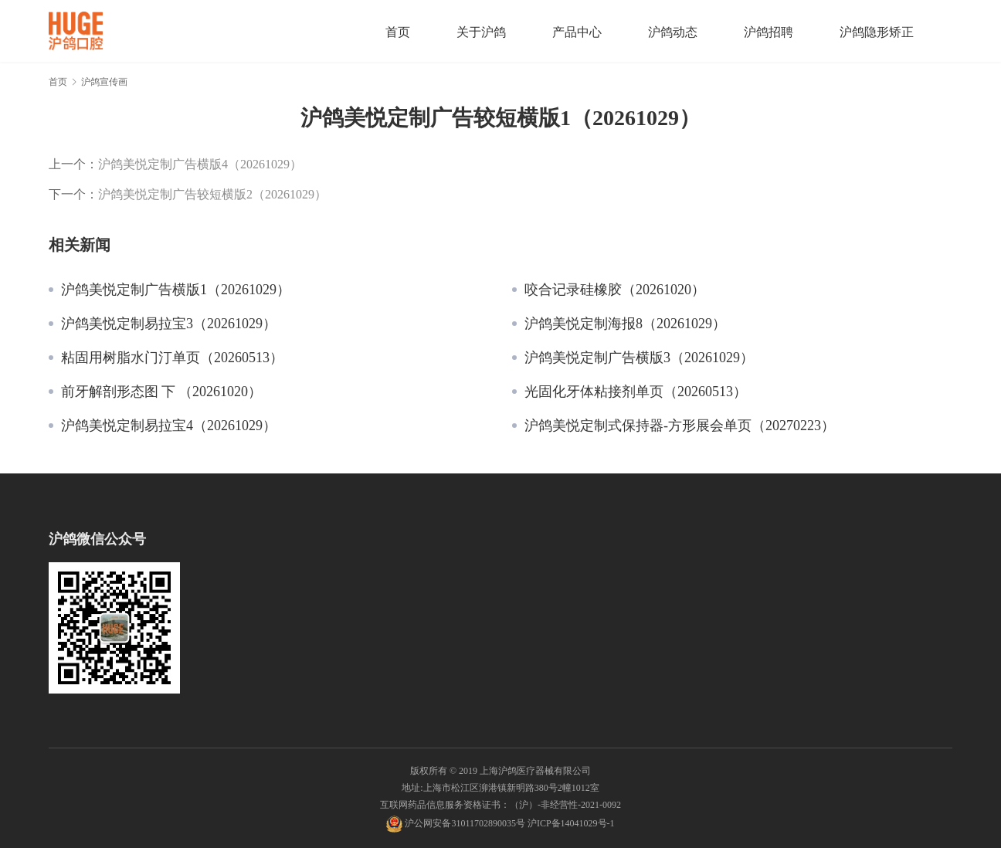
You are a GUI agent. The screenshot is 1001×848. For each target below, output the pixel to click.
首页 (397, 31)
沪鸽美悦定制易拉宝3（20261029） (169, 323)
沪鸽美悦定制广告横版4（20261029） (200, 163)
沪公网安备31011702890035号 (465, 822)
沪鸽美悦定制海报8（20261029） (625, 323)
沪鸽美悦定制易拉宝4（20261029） (169, 425)
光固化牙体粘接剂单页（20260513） (635, 391)
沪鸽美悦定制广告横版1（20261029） (175, 289)
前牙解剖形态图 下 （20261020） (161, 391)
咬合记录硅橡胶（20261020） (614, 289)
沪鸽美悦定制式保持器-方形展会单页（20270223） (679, 425)
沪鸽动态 (672, 31)
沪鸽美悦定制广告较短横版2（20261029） (212, 193)
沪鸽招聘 (768, 31)
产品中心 (577, 31)
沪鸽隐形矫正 (877, 31)
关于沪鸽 (481, 31)
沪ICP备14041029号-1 (571, 822)
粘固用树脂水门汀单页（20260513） (172, 357)
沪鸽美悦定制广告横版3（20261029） (639, 357)
